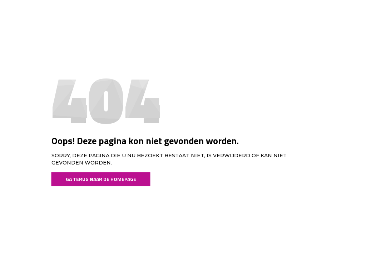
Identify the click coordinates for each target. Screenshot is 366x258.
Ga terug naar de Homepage (101, 179)
